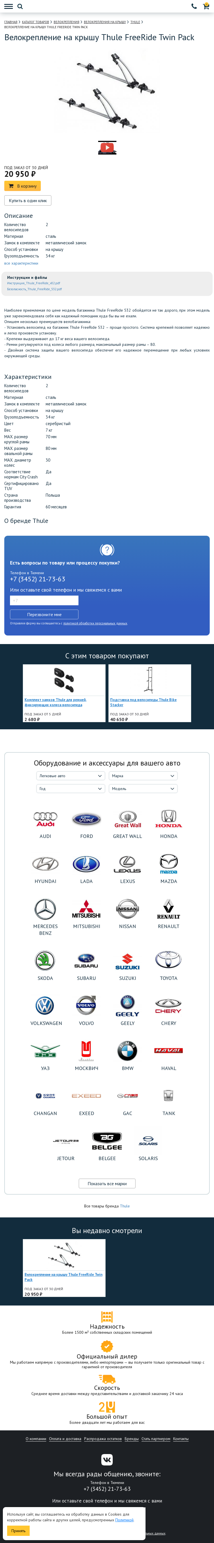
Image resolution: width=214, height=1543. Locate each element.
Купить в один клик (28, 200)
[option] (82, 147)
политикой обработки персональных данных (95, 623)
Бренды (132, 1438)
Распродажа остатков (103, 1438)
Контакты (181, 1438)
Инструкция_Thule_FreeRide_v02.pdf (33, 283)
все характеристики (21, 263)
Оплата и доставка (65, 1438)
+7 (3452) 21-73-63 (37, 578)
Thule (125, 1206)
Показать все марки (107, 1183)
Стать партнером (156, 1438)
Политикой (124, 1519)
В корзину (23, 186)
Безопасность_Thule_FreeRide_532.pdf (34, 289)
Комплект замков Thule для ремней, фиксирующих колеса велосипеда (55, 702)
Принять (18, 1530)
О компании (36, 1438)
